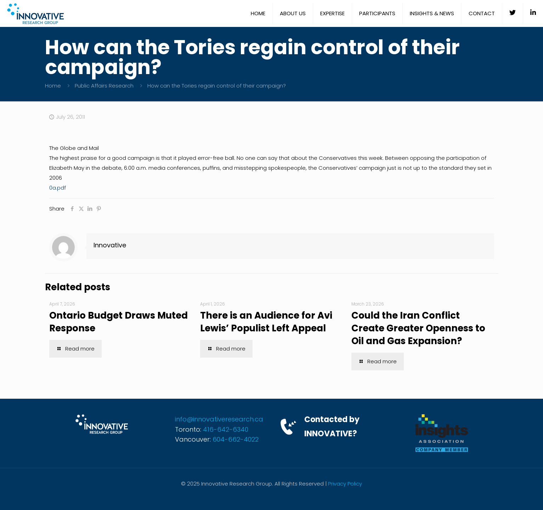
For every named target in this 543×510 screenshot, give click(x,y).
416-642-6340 (225, 429)
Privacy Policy (345, 483)
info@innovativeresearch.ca (219, 419)
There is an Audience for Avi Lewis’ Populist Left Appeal (266, 322)
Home (53, 85)
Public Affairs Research (104, 85)
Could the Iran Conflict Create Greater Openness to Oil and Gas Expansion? (418, 328)
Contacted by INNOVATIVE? (332, 426)
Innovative (110, 245)
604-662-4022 (236, 439)
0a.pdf (57, 187)
